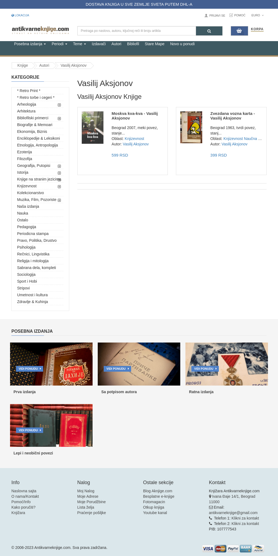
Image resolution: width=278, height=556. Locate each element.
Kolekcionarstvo (30, 193)
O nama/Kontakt (25, 496)
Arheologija (26, 104)
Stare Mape (154, 44)
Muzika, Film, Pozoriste (36, 199)
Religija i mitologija (33, 261)
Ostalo (22, 220)
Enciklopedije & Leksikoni (38, 138)
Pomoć (240, 15)
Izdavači (99, 44)
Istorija (22, 172)
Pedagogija (26, 227)
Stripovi (23, 288)
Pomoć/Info (21, 502)
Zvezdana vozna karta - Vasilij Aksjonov (232, 115)
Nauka (22, 213)
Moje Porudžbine (91, 502)
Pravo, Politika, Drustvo (37, 240)
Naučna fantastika (259, 138)
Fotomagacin (154, 502)
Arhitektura (26, 111)
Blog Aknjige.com (157, 491)
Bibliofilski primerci (32, 118)
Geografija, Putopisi (33, 165)
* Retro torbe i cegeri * (36, 97)
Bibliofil (133, 44)
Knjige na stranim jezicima (39, 179)
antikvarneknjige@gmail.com (233, 513)
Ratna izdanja (201, 392)
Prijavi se (217, 15)
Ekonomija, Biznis (32, 131)
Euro (257, 15)
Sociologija (26, 274)
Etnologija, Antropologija (37, 145)
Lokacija (20, 15)
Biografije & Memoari (34, 125)
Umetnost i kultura (32, 295)
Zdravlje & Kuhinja (32, 302)
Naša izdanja (28, 206)
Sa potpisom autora (119, 392)
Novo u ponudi (182, 44)
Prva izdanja (25, 392)
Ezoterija (24, 152)
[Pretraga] (209, 31)
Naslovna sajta (23, 491)
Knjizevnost (27, 186)
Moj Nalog (85, 491)
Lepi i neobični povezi (33, 453)
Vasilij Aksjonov (73, 65)
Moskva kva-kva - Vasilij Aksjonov (135, 115)
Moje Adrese (88, 496)
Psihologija (26, 247)
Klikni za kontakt (245, 518)
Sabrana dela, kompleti (36, 267)
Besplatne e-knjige (158, 496)
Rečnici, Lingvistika (33, 254)
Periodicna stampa (33, 233)
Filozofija (24, 159)
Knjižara (18, 513)
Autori (116, 44)
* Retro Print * (28, 90)
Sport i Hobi (27, 281)
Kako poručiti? (23, 507)
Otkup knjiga (153, 507)
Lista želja (85, 507)
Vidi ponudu (28, 368)
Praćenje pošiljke (91, 513)
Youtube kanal (155, 513)
